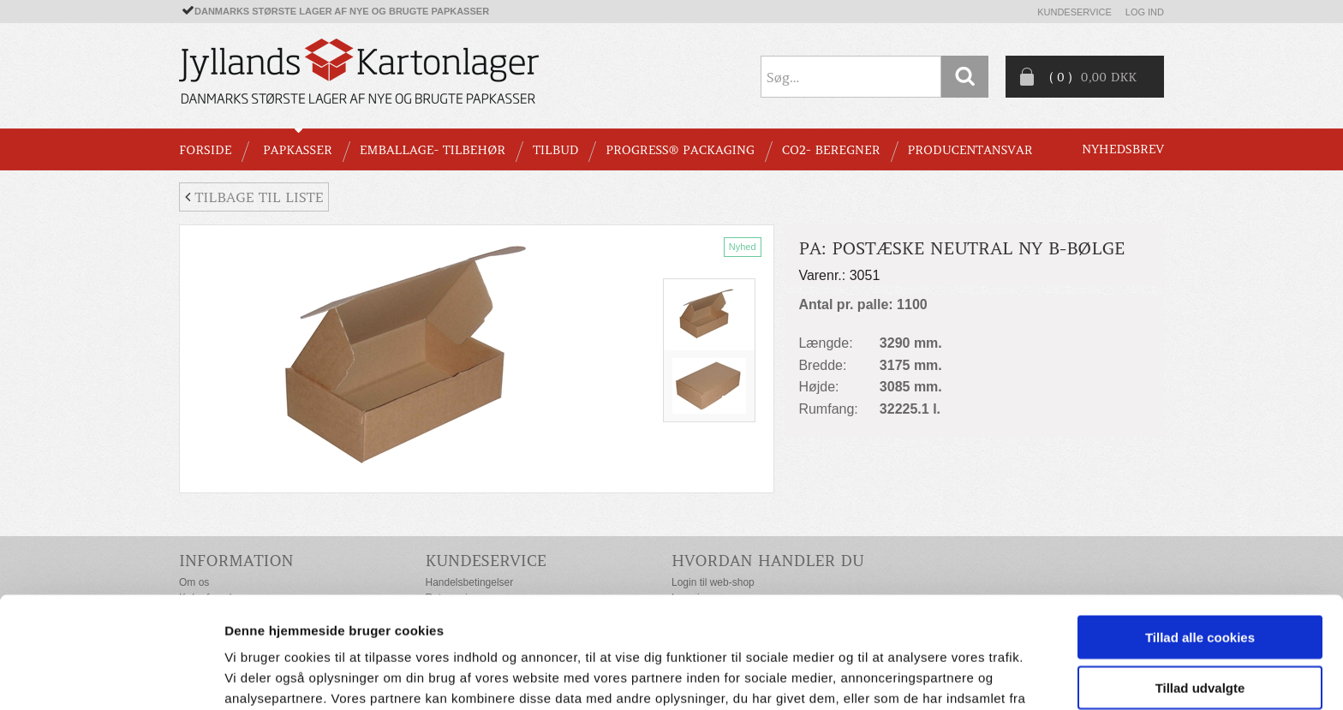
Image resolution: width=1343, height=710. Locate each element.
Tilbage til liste (254, 197)
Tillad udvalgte (1200, 589)
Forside (205, 150)
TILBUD (555, 150)
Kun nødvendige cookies (1200, 639)
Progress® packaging (680, 150)
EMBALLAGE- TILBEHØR (432, 150)
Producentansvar (970, 150)
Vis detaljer (890, 676)
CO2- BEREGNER (831, 150)
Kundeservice (1074, 12)
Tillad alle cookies (1200, 539)
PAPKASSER (297, 150)
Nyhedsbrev (1123, 149)
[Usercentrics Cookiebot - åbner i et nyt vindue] (111, 676)
